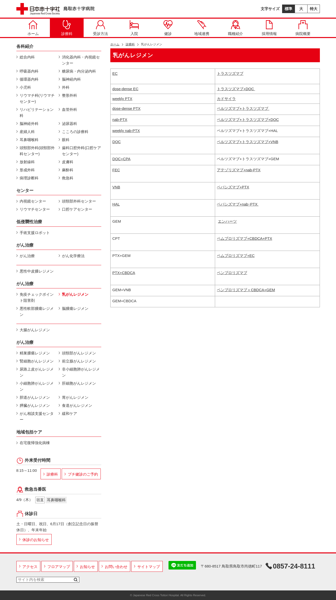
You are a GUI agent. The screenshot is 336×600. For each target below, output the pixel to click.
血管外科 (69, 109)
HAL (116, 204)
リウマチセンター (35, 209)
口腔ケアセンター (77, 209)
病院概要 (303, 28)
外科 (66, 87)
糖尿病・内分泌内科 (79, 71)
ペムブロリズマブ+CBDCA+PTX (244, 238)
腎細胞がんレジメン (37, 361)
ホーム (33, 28)
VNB (116, 187)
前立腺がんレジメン (79, 361)
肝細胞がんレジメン (79, 383)
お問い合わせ (116, 566)
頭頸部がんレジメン (79, 353)
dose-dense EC (125, 89)
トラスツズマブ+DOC (236, 89)
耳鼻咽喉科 (29, 140)
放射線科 (27, 162)
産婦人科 (27, 131)
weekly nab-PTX (126, 130)
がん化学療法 (73, 256)
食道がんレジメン (77, 405)
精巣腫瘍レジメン (35, 353)
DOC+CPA (121, 159)
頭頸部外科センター (79, 201)
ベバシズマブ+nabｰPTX (237, 204)
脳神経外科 (29, 123)
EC (115, 73)
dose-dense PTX (126, 108)
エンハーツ (227, 221)
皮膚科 (67, 162)
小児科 (25, 87)
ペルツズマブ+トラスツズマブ (243, 108)
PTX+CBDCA (123, 273)
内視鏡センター (33, 201)
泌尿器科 (69, 123)
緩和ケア (69, 413)
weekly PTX (122, 98)
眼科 (66, 140)
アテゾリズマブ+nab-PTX (238, 170)
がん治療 (27, 256)
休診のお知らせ (35, 540)
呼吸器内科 (29, 71)
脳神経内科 (71, 79)
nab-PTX (119, 119)
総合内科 (27, 57)
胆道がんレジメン (35, 397)
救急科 (67, 178)
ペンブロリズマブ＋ (246, 290)
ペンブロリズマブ (232, 273)
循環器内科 (29, 79)
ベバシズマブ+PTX (233, 187)
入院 (134, 28)
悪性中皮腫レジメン (37, 271)
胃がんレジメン (75, 397)
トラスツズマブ (230, 73)
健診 (168, 28)
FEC (116, 170)
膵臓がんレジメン (35, 405)
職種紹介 (235, 28)
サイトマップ (148, 566)
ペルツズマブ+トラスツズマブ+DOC (248, 119)
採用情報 (269, 28)
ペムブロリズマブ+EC (236, 255)
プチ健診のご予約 (83, 474)
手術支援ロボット (35, 232)
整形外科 (69, 95)
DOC (116, 142)
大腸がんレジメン (35, 330)
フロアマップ (58, 566)
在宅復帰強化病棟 (35, 443)
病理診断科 (29, 178)
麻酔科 (67, 170)
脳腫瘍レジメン (75, 308)
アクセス (30, 566)
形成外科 (27, 170)
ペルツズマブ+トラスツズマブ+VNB (247, 142)
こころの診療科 (75, 131)
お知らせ (87, 566)
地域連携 (201, 28)
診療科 (67, 28)
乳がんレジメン (75, 294)
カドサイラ (226, 98)
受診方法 (100, 28)
